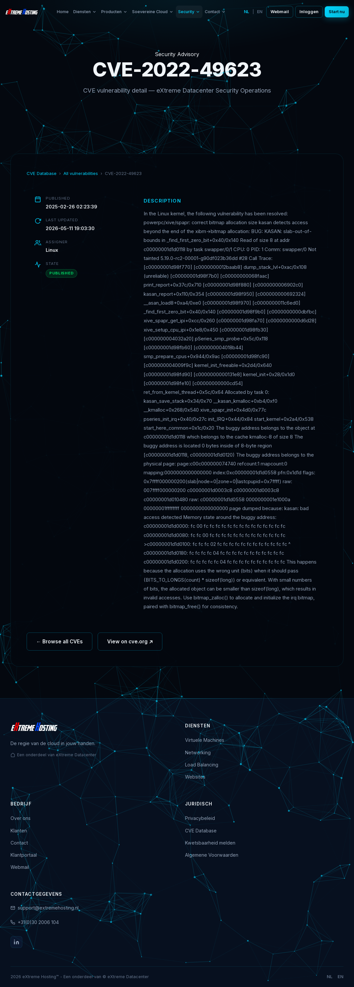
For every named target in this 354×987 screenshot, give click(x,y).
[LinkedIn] (16, 942)
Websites (195, 777)
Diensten (85, 11)
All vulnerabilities (80, 173)
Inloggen (309, 11)
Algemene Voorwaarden (211, 855)
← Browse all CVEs (59, 643)
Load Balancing (201, 764)
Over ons (21, 818)
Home (63, 11)
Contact (215, 11)
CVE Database (42, 173)
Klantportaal (24, 855)
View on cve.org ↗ (130, 643)
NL (246, 11)
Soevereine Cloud (153, 11)
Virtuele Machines (204, 740)
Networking (198, 752)
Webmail (280, 11)
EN (259, 11)
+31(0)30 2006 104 (38, 922)
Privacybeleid (200, 818)
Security (189, 11)
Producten (114, 11)
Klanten (19, 830)
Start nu (337, 11)
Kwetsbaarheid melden (210, 843)
